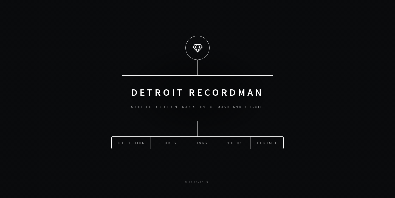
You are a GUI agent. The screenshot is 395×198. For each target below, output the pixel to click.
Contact (267, 142)
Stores (167, 142)
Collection (131, 142)
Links (200, 142)
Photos (234, 142)
